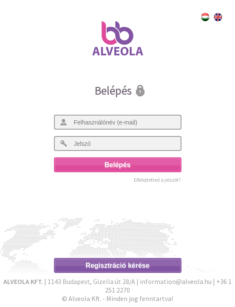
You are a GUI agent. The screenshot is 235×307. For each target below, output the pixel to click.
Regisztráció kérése (117, 265)
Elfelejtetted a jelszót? (157, 180)
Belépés (117, 164)
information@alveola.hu (176, 281)
